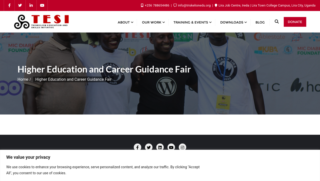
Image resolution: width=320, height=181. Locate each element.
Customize (221, 169)
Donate (295, 22)
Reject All (258, 169)
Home (23, 79)
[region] (160, 165)
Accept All (296, 169)
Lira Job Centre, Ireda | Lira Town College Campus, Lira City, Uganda (265, 5)
